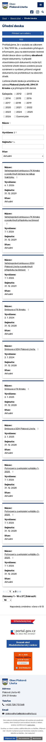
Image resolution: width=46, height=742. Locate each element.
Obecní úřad (15, 18)
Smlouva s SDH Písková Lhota (22, 349)
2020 (8, 107)
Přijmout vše (10, 738)
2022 (29, 107)
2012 (18, 94)
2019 (29, 103)
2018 (18, 103)
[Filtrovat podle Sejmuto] (23, 146)
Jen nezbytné (24, 738)
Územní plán (22, 116)
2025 (30, 112)
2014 (8, 98)
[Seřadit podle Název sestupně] (10, 123)
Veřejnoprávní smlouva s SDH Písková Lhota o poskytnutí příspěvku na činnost (19, 266)
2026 (8, 116)
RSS (31, 39)
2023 (8, 112)
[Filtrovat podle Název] (23, 127)
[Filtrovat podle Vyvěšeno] (23, 137)
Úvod (4, 18)
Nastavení (37, 738)
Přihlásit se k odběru (27, 33)
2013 (29, 94)
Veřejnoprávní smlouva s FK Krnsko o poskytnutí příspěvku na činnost (22, 220)
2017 (8, 103)
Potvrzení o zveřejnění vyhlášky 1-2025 (22, 470)
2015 (18, 98)
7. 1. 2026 (9, 231)
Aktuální (9, 201)
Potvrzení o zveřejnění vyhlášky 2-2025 (22, 513)
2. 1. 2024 (9, 317)
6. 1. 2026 (9, 185)
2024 (19, 112)
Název (5, 123)
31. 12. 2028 (11, 325)
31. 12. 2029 (11, 193)
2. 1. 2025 (9, 397)
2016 (29, 98)
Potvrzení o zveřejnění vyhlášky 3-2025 (22, 556)
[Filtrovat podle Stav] (23, 156)
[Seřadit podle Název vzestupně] (10, 122)
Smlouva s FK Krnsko (17, 309)
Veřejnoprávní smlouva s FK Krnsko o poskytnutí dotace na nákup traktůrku (22, 174)
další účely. (31, 725)
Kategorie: (7, 93)
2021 (18, 107)
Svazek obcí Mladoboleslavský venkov (23, 644)
